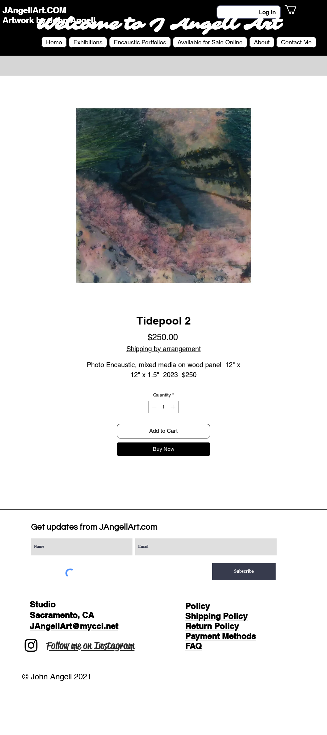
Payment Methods (220, 636)
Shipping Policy (216, 616)
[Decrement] (153, 407)
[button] (296, 9)
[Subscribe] (244, 571)
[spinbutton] (163, 407)
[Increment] (174, 407)
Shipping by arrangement (163, 349)
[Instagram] (31, 645)
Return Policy (212, 626)
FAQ (193, 646)
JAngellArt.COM (34, 10)
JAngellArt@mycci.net (74, 626)
